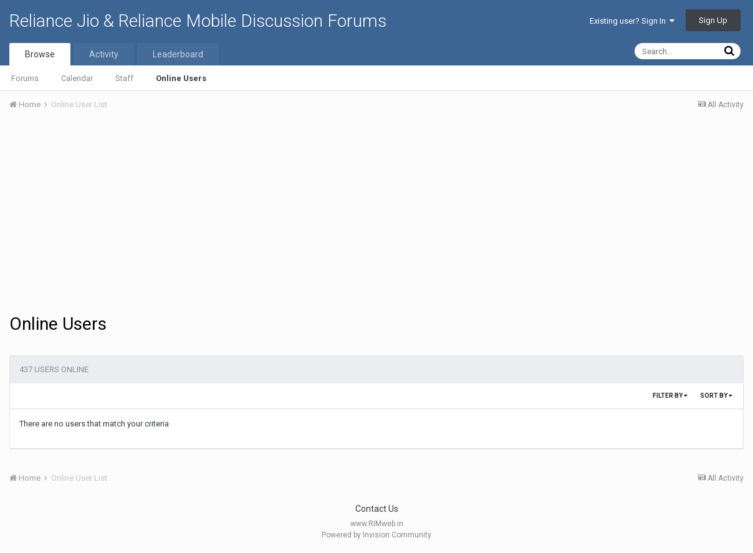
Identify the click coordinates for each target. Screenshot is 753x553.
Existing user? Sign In (632, 21)
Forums (25, 78)
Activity (103, 54)
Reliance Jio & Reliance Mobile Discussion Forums (197, 21)
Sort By (716, 395)
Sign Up (713, 20)
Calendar (77, 78)
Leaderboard (178, 54)
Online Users (181, 78)
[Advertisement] (376, 214)
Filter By (670, 395)
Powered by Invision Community (376, 535)
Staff (124, 78)
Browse (40, 54)
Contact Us (376, 509)
